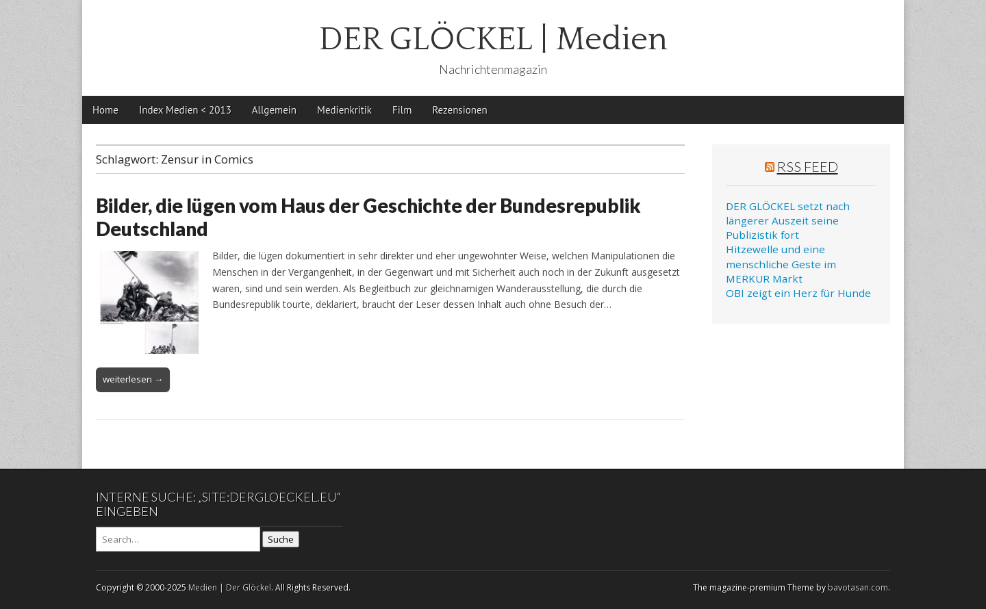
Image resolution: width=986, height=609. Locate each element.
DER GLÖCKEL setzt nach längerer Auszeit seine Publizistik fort (788, 220)
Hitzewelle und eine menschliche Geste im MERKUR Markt (781, 263)
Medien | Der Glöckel (229, 587)
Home (105, 109)
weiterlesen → (133, 379)
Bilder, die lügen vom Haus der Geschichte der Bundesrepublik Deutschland (368, 217)
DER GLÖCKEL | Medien (493, 39)
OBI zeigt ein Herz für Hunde (798, 293)
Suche (281, 539)
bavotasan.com (858, 587)
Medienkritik (344, 109)
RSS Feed (807, 166)
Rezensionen (459, 109)
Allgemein (274, 109)
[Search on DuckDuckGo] (178, 539)
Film (402, 109)
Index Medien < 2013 (185, 109)
